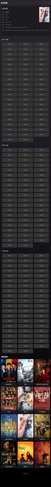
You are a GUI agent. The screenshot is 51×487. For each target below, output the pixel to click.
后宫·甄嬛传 (42, 411)
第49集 (10, 124)
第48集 (41, 119)
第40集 (10, 109)
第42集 (41, 109)
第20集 (25, 74)
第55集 (10, 134)
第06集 (41, 49)
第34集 (10, 99)
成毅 (9, 27)
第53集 (25, 129)
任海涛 (9, 24)
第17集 (25, 69)
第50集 (25, 124)
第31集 (10, 94)
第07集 (10, 54)
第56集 (25, 134)
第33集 (41, 94)
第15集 (41, 64)
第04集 (10, 49)
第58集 (10, 139)
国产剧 (7, 17)
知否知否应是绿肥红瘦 (42, 384)
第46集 (10, 119)
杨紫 (6, 27)
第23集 (25, 79)
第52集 (10, 129)
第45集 (41, 114)
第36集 (41, 99)
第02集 (25, 44)
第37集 (10, 104)
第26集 (25, 84)
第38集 (25, 104)
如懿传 (42, 466)
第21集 (41, 74)
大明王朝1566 (8, 466)
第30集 (41, 89)
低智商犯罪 (9, 384)
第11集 (25, 59)
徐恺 (26, 27)
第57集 (41, 134)
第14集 (25, 64)
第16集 (10, 69)
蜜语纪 (25, 466)
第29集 (25, 89)
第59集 (25, 139)
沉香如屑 (25, 439)
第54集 (41, 129)
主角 (9, 411)
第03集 (41, 44)
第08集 (25, 54)
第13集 (10, 64)
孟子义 (15, 27)
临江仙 (25, 411)
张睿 (12, 27)
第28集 (10, 89)
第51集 (41, 124)
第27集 (41, 84)
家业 (25, 384)
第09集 (41, 54)
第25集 (10, 84)
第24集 (41, 79)
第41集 (25, 109)
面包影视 (4, 3)
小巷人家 (42, 439)
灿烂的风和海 (8, 439)
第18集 (41, 69)
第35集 (25, 99)
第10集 (10, 59)
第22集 (10, 79)
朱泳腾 (19, 27)
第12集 (41, 59)
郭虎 (6, 24)
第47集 (25, 119)
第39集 (41, 104)
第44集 (25, 114)
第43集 (10, 114)
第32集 (25, 94)
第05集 (25, 49)
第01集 (10, 44)
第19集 (10, 74)
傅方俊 (22, 27)
